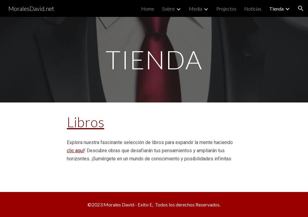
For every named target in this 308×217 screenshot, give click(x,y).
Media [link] (195, 8)
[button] (301, 8)
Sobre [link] (168, 8)
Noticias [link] (252, 8)
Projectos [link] (226, 8)
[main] (153, 59)
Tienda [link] (276, 8)
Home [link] (147, 8)
